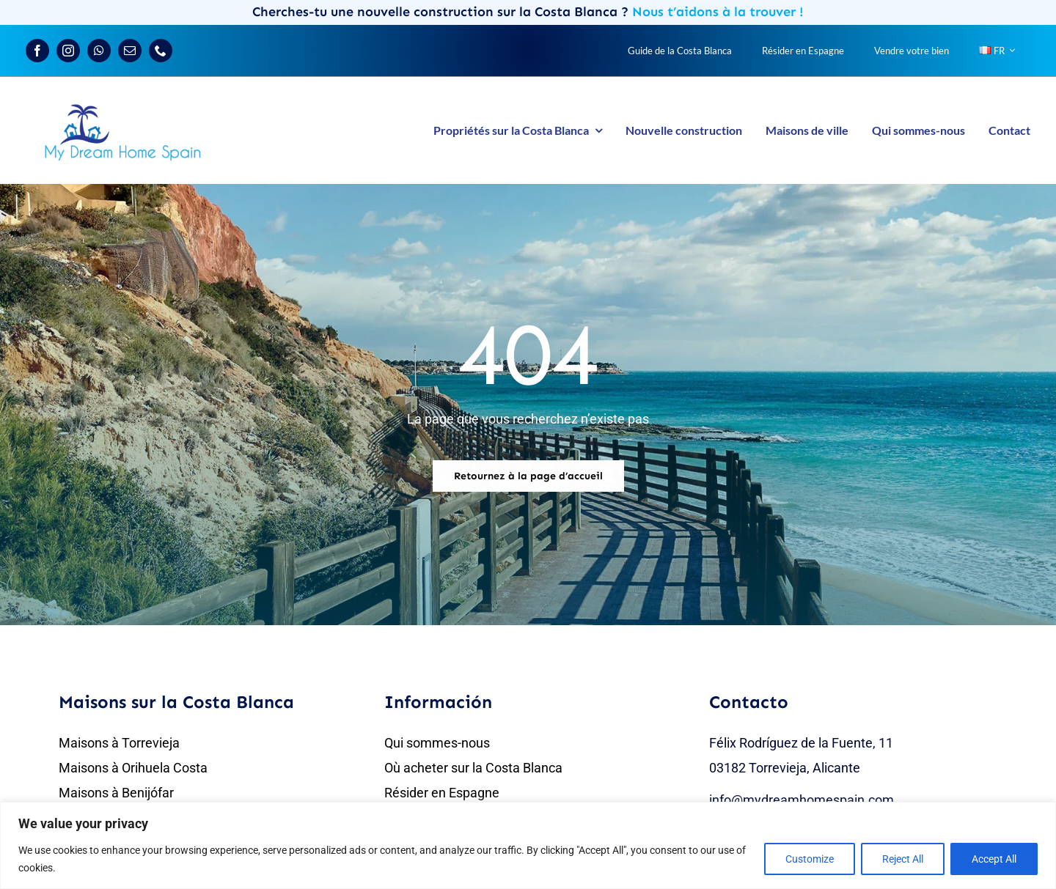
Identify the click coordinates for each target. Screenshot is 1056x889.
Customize (809, 859)
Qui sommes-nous (437, 742)
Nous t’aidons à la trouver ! (718, 12)
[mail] (130, 50)
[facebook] (37, 50)
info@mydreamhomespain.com (801, 800)
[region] (528, 845)
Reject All (902, 859)
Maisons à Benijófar (116, 792)
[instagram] (68, 50)
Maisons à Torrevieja (119, 742)
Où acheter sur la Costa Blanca (473, 767)
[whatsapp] (99, 50)
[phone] (160, 50)
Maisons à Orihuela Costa (133, 767)
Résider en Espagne (441, 792)
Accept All (994, 859)
